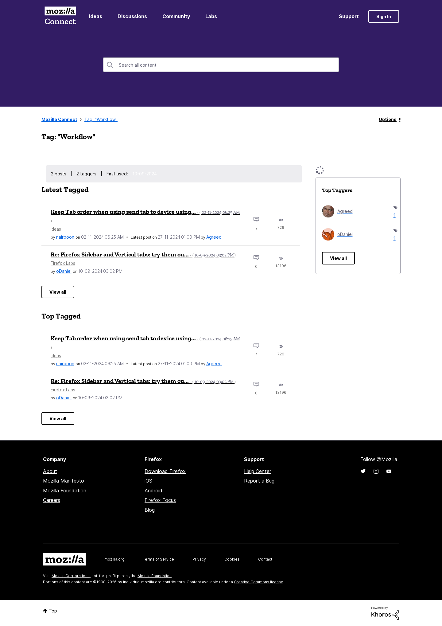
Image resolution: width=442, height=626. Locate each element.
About (50, 471)
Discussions (132, 16)
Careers (51, 500)
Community (176, 16)
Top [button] (53, 610)
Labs (211, 16)
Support (349, 16)
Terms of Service (158, 559)
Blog (150, 510)
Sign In (383, 16)
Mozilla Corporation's (71, 575)
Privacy (199, 559)
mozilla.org (114, 559)
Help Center (257, 471)
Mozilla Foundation (64, 490)
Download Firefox (165, 471)
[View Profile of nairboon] (65, 237)
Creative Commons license (258, 582)
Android (153, 490)
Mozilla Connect (60, 16)
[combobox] (221, 64)
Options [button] (388, 119)
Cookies (232, 559)
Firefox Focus (160, 500)
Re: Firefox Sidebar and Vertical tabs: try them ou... (143, 254)
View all (57, 292)
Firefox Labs (63, 263)
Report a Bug (259, 481)
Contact (265, 559)
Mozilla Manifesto (63, 481)
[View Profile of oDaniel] (64, 271)
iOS (148, 481)
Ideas (95, 16)
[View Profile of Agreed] (214, 237)
